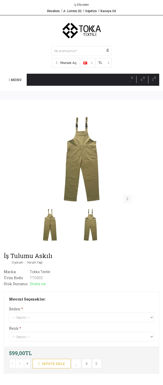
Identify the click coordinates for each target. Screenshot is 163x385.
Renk (14, 328)
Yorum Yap (35, 262)
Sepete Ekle (51, 363)
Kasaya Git (108, 10)
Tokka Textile (40, 272)
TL (103, 63)
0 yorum (17, 262)
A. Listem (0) (72, 10)
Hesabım (53, 10)
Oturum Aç (66, 62)
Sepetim (91, 10)
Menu (15, 79)
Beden (14, 309)
